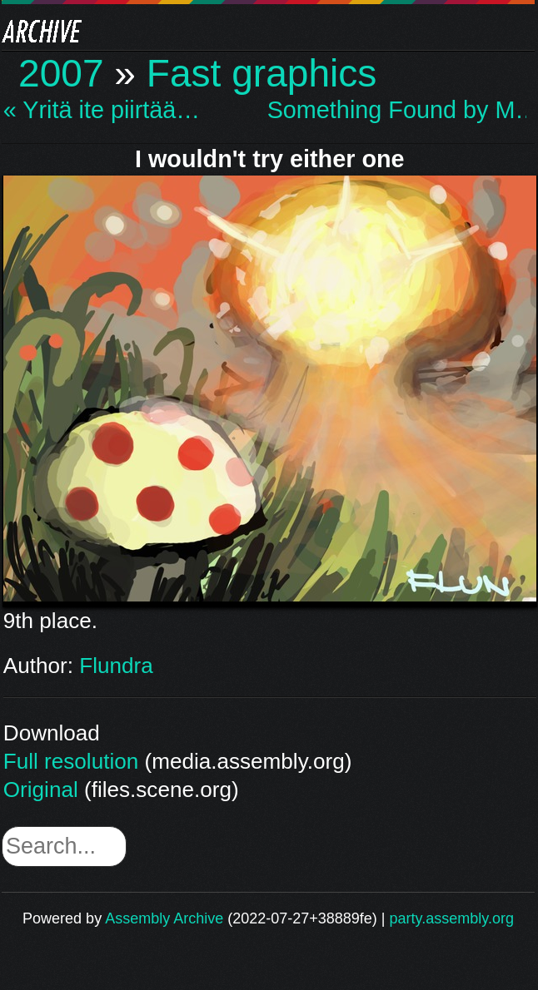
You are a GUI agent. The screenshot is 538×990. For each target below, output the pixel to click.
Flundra (115, 665)
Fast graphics (262, 73)
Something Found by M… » (397, 110)
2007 (61, 73)
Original (40, 789)
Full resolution (70, 761)
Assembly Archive (164, 918)
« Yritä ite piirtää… (101, 110)
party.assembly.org (452, 918)
